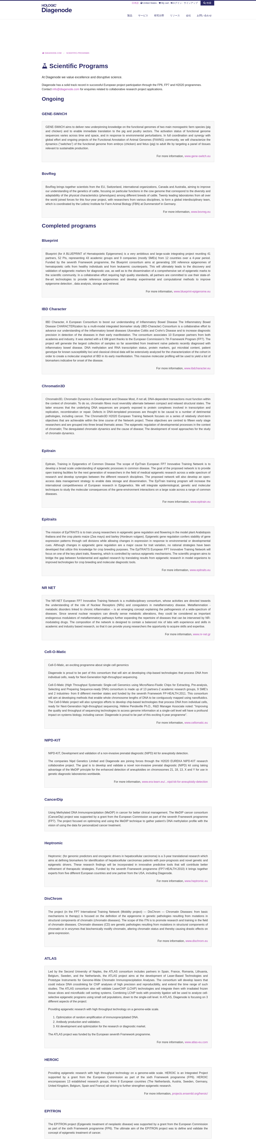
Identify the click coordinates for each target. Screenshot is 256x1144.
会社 (188, 15)
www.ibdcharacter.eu (197, 368)
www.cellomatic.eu (196, 722)
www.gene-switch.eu (197, 156)
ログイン (176, 3)
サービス (143, 15)
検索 (207, 2)
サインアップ (191, 3)
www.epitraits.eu (200, 570)
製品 (129, 15)
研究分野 (159, 15)
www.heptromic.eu (196, 881)
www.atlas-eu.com (196, 1042)
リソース (175, 15)
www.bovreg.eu (200, 211)
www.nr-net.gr (201, 634)
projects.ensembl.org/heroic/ (190, 1093)
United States (148, 3)
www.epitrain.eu (200, 501)
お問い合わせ (204, 15)
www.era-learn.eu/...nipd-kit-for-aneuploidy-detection (175, 781)
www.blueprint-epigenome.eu (192, 291)
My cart (164, 3)
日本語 (135, 3)
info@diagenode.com (66, 89)
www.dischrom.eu (197, 940)
